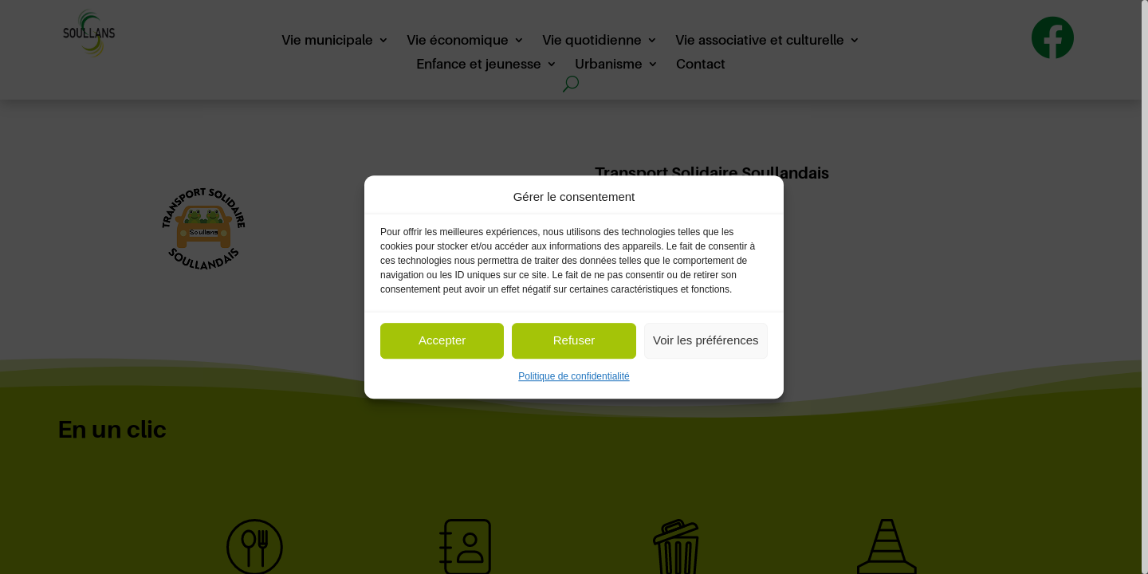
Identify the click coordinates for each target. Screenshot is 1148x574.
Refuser (574, 341)
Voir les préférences (706, 341)
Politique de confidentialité (573, 376)
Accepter (442, 341)
